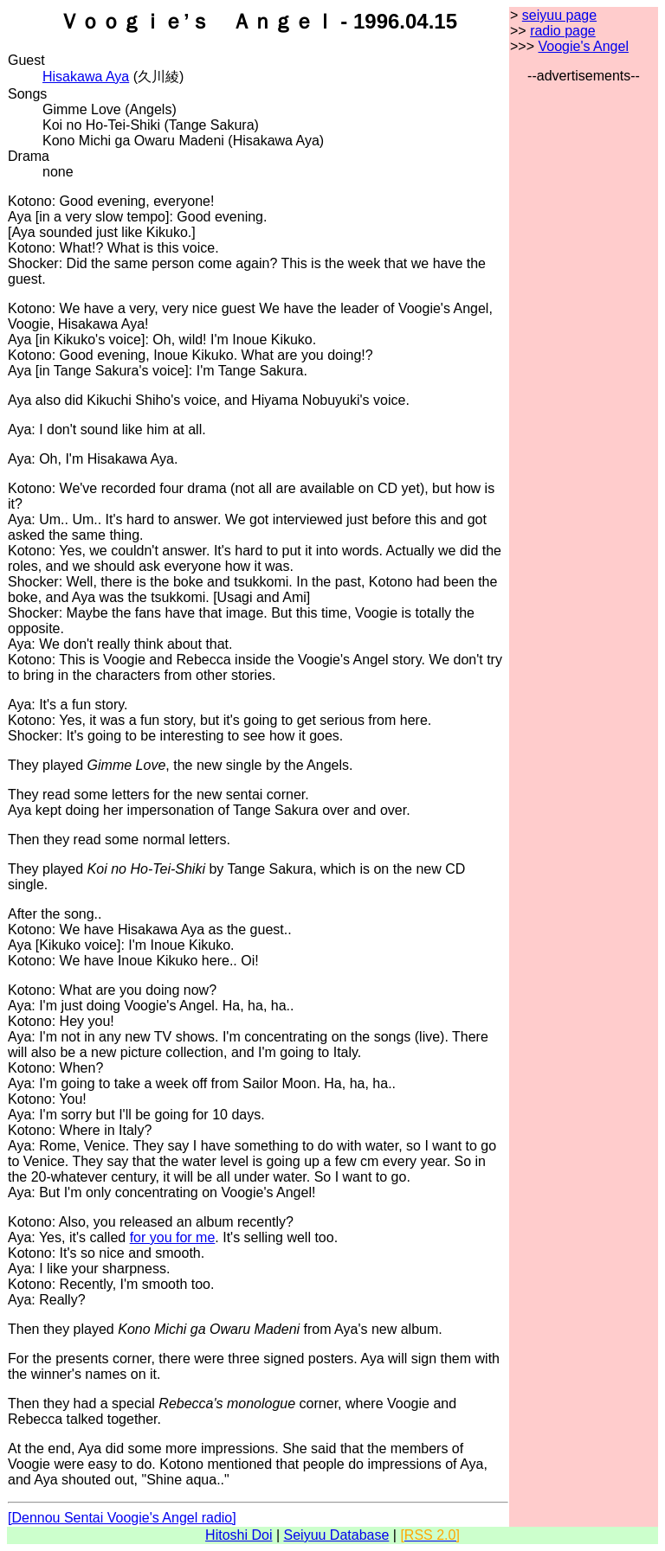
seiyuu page (559, 15)
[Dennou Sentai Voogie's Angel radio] (122, 1517)
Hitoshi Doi (238, 1535)
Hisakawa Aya (85, 76)
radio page (563, 30)
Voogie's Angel (583, 46)
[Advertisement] (583, 343)
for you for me (173, 1237)
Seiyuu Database (337, 1535)
